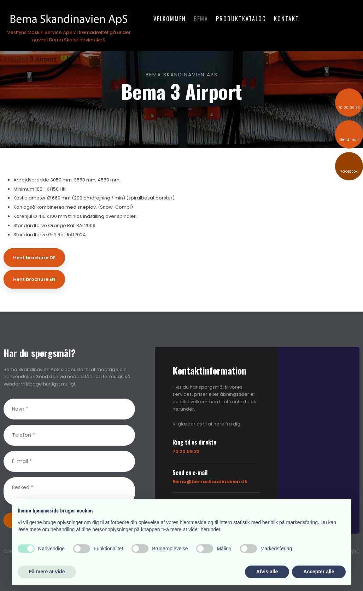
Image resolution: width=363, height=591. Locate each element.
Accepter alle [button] (318, 571)
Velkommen (169, 19)
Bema (201, 19)
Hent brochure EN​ (34, 279)
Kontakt (286, 19)
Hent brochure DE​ (34, 257)
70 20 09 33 (186, 451)
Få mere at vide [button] (47, 571)
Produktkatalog (241, 19)
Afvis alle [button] (267, 571)
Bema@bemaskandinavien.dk (209, 481)
